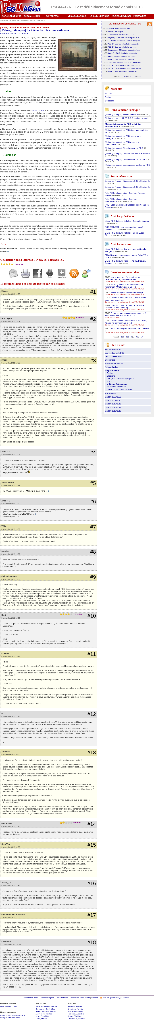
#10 (91, 616)
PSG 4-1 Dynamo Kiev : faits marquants (123, 65)
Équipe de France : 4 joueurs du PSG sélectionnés (127, 181)
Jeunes (70, 1016)
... (140, 76)
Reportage (71, 1006)
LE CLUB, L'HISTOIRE (99, 16)
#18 (91, 942)
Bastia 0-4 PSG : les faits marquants (122, 53)
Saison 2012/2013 (113, 411)
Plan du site (85, 998)
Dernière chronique (115, 32)
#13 (91, 752)
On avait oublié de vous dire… (120, 29)
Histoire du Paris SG (114, 363)
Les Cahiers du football (8, 1006)
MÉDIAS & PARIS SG (77, 16)
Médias (80, 1011)
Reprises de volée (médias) (45, 1009)
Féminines (77, 1016)
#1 (93, 292)
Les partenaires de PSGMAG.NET (12, 1015)
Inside (113, 317)
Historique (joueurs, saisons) (45, 1011)
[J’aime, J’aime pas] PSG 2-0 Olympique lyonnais (127, 118)
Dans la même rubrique (125, 109)
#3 (93, 361)
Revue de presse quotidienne (46, 1006)
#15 (91, 845)
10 (142, 337)
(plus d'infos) (115, 998)
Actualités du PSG (113, 349)
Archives (94, 998)
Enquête (44, 1019)
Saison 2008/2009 (113, 397)
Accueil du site (5, 20)
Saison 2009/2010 (113, 400)
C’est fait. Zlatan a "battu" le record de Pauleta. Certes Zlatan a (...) (124, 306)
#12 (91, 714)
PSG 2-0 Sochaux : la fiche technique (122, 47)
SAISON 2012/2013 (32, 16)
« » (37, 20)
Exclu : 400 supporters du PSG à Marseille (125, 62)
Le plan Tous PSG (42, 1016)
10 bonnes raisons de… (117, 387)
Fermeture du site (121, 35)
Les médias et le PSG (115, 353)
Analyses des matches (43, 1014)
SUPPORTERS (52, 16)
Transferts (81, 1019)
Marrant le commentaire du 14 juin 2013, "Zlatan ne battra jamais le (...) (126, 321)
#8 (93, 552)
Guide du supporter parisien (119, 389)
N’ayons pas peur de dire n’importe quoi (123, 38)
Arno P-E (25, 33)
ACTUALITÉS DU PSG (11, 16)
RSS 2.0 (104, 998)
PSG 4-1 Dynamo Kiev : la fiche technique (124, 68)
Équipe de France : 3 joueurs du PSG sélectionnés (127, 187)
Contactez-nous (62, 998)
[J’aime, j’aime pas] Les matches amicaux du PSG (127, 153)
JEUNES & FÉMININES (121, 16)
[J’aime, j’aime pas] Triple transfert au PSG (124, 148)
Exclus (37, 1019)
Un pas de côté (20, 20)
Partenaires (74, 998)
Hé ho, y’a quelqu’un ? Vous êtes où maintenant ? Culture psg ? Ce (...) (124, 285)
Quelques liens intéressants (10, 1018)
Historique (71, 1014)
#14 (91, 824)
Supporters (110, 360)
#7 (93, 527)
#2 (93, 319)
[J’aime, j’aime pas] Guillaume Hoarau (122, 114)
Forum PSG (126, 998)
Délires (108, 97)
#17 (91, 915)
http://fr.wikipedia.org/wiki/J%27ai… (18, 514)
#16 (91, 883)
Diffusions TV (72, 1019)
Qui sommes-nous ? (31, 998)
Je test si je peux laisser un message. (127, 292)
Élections (111, 376)
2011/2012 (109, 93)
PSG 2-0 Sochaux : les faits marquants (123, 44)
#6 (93, 501)
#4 (93, 452)
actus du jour (38, 110)
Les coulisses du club (114, 356)
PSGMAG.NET (139, 16)
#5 (93, 483)
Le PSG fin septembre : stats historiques (124, 41)
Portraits (80, 1009)
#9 (93, 577)
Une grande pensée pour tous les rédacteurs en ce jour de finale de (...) (122, 278)
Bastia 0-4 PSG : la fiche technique (121, 56)
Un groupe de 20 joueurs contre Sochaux (124, 50)
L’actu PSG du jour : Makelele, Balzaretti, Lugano (127, 221)
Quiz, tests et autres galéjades (120, 378)
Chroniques (72, 1009)
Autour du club (111, 367)
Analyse (79, 1006)
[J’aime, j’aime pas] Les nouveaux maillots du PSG (127, 165)
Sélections (109, 101)
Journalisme (72, 1011)
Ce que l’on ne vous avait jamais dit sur (124, 281)
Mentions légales (47, 998)
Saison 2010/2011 (113, 404)
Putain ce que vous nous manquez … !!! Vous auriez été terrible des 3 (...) (125, 314)
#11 (91, 654)
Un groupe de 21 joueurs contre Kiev (122, 71)
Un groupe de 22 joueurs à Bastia (121, 59)
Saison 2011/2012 (113, 407)
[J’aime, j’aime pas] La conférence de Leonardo (126, 159)
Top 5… (110, 381)
